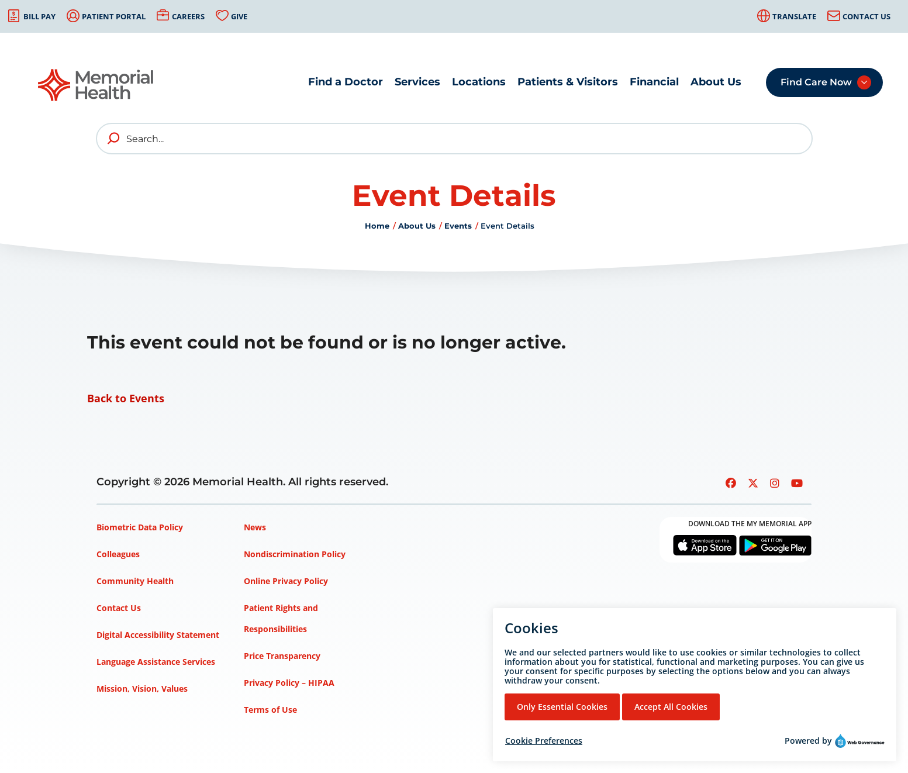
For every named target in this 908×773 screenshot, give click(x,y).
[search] (114, 138)
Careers (188, 16)
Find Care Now (816, 82)
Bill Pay (39, 16)
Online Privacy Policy (286, 580)
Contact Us (866, 16)
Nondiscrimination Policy (295, 554)
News (255, 527)
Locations (479, 81)
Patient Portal (114, 16)
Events (458, 225)
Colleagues (118, 554)
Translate (794, 16)
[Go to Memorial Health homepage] (96, 85)
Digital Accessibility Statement (157, 634)
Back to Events (125, 398)
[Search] (454, 138)
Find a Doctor (345, 81)
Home (377, 225)
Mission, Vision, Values (142, 688)
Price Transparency (282, 655)
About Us (716, 81)
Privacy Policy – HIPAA (289, 682)
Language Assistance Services (155, 661)
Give (239, 16)
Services (417, 81)
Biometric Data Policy (139, 527)
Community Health (135, 580)
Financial (654, 81)
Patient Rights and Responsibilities (281, 618)
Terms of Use (270, 709)
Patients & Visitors (567, 81)
